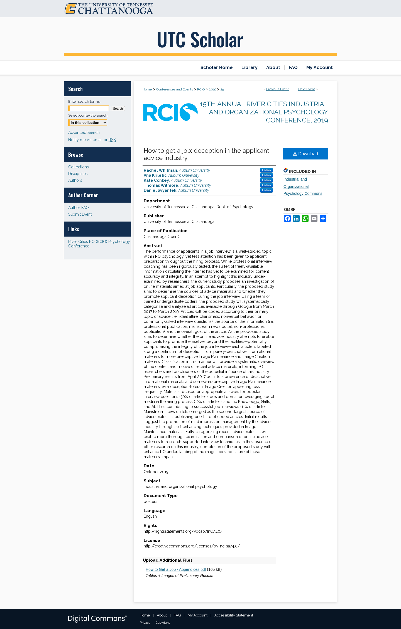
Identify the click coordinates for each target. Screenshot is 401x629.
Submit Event (80, 214)
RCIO (201, 89)
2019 (213, 89)
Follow (266, 170)
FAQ (177, 615)
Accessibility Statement (233, 615)
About (162, 615)
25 (222, 89)
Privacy (145, 623)
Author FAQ (78, 207)
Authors (75, 180)
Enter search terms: (84, 101)
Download (305, 153)
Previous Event (277, 89)
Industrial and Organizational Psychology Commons (302, 186)
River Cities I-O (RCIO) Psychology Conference (99, 243)
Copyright (163, 623)
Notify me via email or (92, 139)
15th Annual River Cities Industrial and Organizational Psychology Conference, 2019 (264, 112)
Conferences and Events (175, 89)
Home (147, 89)
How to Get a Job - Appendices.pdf (176, 569)
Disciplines (78, 173)
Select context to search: (88, 115)
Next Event (306, 89)
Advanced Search (84, 132)
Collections (78, 167)
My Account (197, 615)
